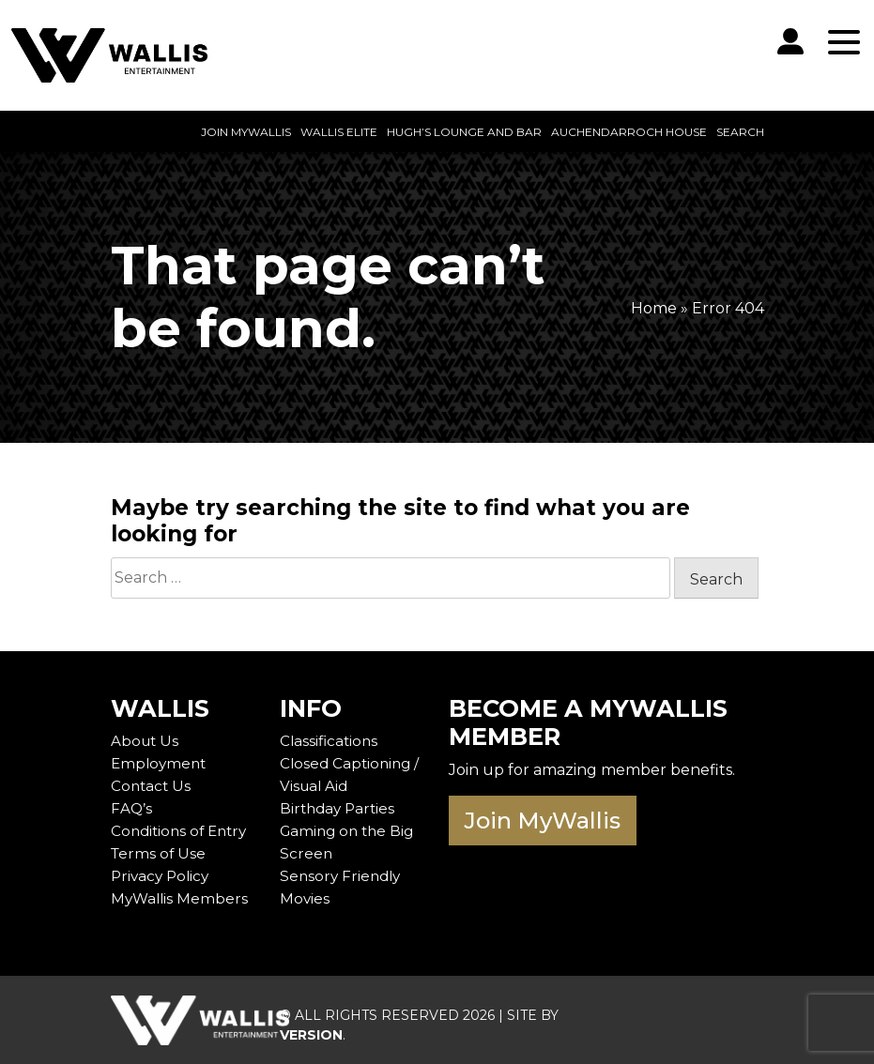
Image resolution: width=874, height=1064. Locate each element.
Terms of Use (159, 853)
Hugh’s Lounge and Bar (464, 132)
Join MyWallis (246, 132)
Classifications (330, 741)
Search (740, 132)
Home (654, 308)
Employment (160, 763)
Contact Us (152, 786)
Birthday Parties (340, 808)
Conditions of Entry (182, 831)
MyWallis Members (181, 898)
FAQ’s (131, 808)
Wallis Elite (338, 132)
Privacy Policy (162, 876)
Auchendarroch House (629, 132)
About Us (146, 741)
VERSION (311, 1034)
